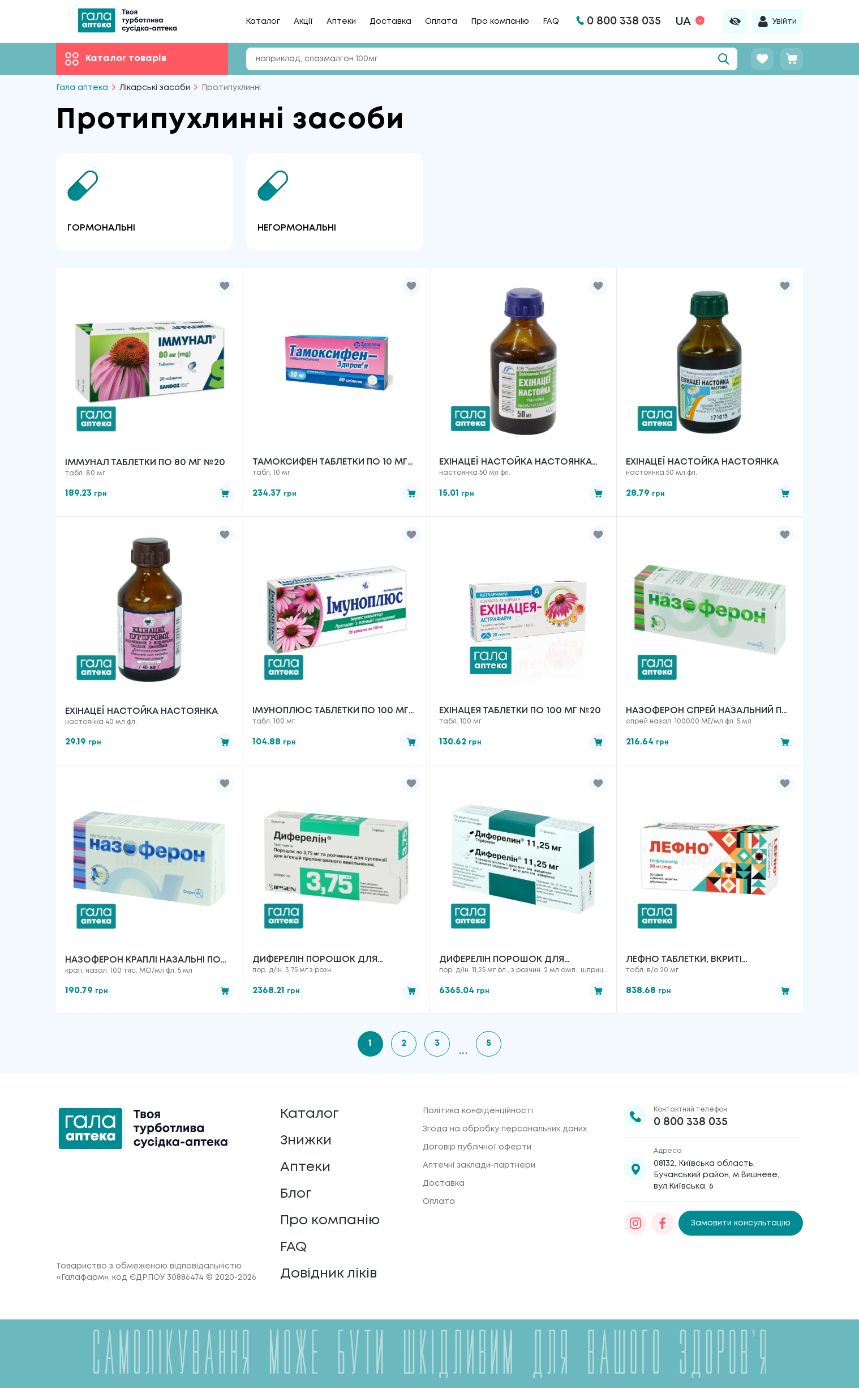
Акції (303, 21)
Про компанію (500, 21)
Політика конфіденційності (478, 1111)
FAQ (551, 21)
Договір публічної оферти (477, 1147)
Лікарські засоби (154, 87)
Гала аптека (82, 87)
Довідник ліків (328, 1274)
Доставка (390, 21)
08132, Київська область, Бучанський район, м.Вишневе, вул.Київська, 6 (716, 1175)
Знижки (306, 1141)
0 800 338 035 (691, 1122)
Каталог (263, 21)
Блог (296, 1194)
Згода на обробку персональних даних (505, 1129)
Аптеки (341, 21)
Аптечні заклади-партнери (479, 1165)
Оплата (441, 21)
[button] (225, 286)
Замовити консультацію (741, 1223)
